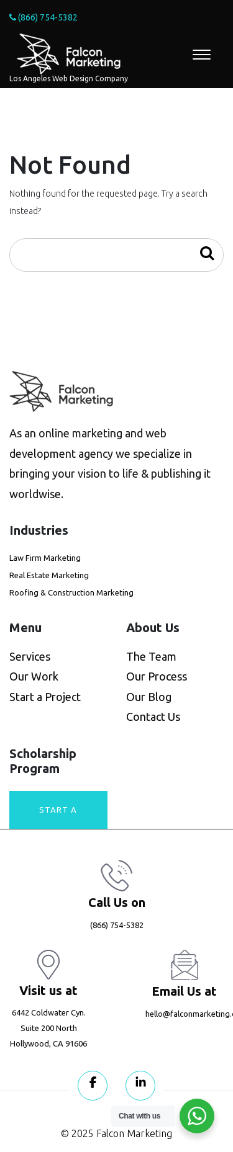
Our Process (156, 676)
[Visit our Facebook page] (92, 1086)
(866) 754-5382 (43, 17)
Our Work (33, 676)
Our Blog (148, 696)
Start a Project (45, 696)
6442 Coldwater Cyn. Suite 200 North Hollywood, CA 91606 (48, 1028)
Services (29, 656)
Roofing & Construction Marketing (71, 592)
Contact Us (153, 716)
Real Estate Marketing (49, 575)
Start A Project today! (58, 817)
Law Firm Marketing (45, 557)
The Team (151, 656)
